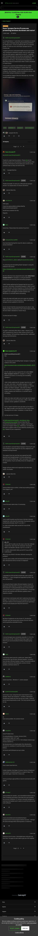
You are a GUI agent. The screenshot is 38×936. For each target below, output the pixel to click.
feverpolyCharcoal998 (11, 240)
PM (27, 160)
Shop (19, 902)
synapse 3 (20, 128)
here (18, 425)
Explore (19, 906)
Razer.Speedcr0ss (10, 351)
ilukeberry (8, 676)
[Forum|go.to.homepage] (11, 3)
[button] (2, 3)
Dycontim (8, 814)
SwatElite (8, 730)
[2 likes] (9, 170)
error (5, 128)
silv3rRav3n (8, 200)
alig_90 (7, 501)
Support (19, 911)
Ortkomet (7, 484)
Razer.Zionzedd (9, 152)
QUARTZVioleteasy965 (11, 691)
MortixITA (8, 833)
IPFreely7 (7, 792)
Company (19, 916)
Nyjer (6, 654)
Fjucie (7, 714)
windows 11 (11, 128)
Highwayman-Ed (9, 762)
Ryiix (6, 225)
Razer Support (6, 21)
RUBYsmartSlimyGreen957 (12, 38)
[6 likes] (10, 133)
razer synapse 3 (29, 128)
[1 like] (9, 190)
